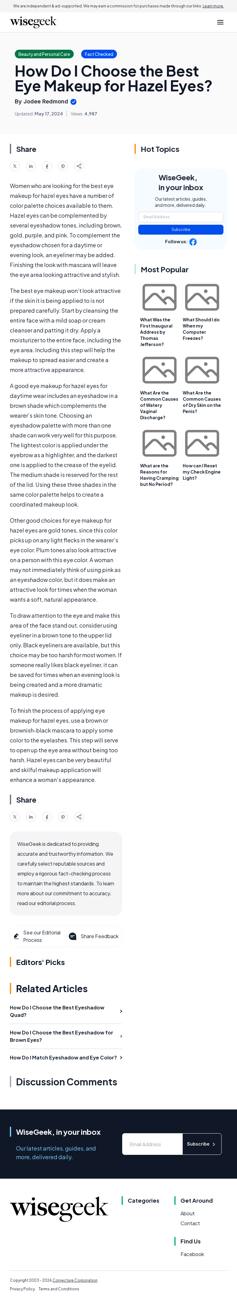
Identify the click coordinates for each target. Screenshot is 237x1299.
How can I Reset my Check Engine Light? (202, 472)
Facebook (192, 1254)
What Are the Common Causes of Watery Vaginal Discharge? (159, 405)
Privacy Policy (22, 1289)
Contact (190, 1223)
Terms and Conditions (59, 1289)
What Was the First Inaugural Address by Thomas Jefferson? (156, 332)
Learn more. (213, 6)
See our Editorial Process (36, 936)
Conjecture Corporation (75, 1280)
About (188, 1213)
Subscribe (181, 229)
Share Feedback (93, 936)
